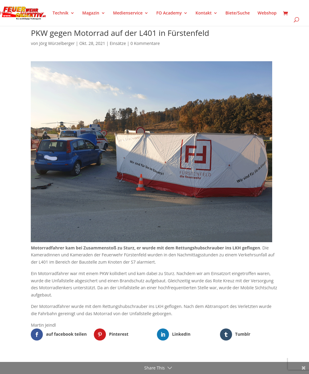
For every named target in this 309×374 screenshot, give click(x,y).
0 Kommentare (145, 43)
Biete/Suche (237, 13)
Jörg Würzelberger (57, 43)
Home (6, 13)
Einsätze (118, 43)
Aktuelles (29, 13)
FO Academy (169, 13)
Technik (60, 13)
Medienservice (128, 13)
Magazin (90, 13)
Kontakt (204, 13)
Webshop (266, 13)
